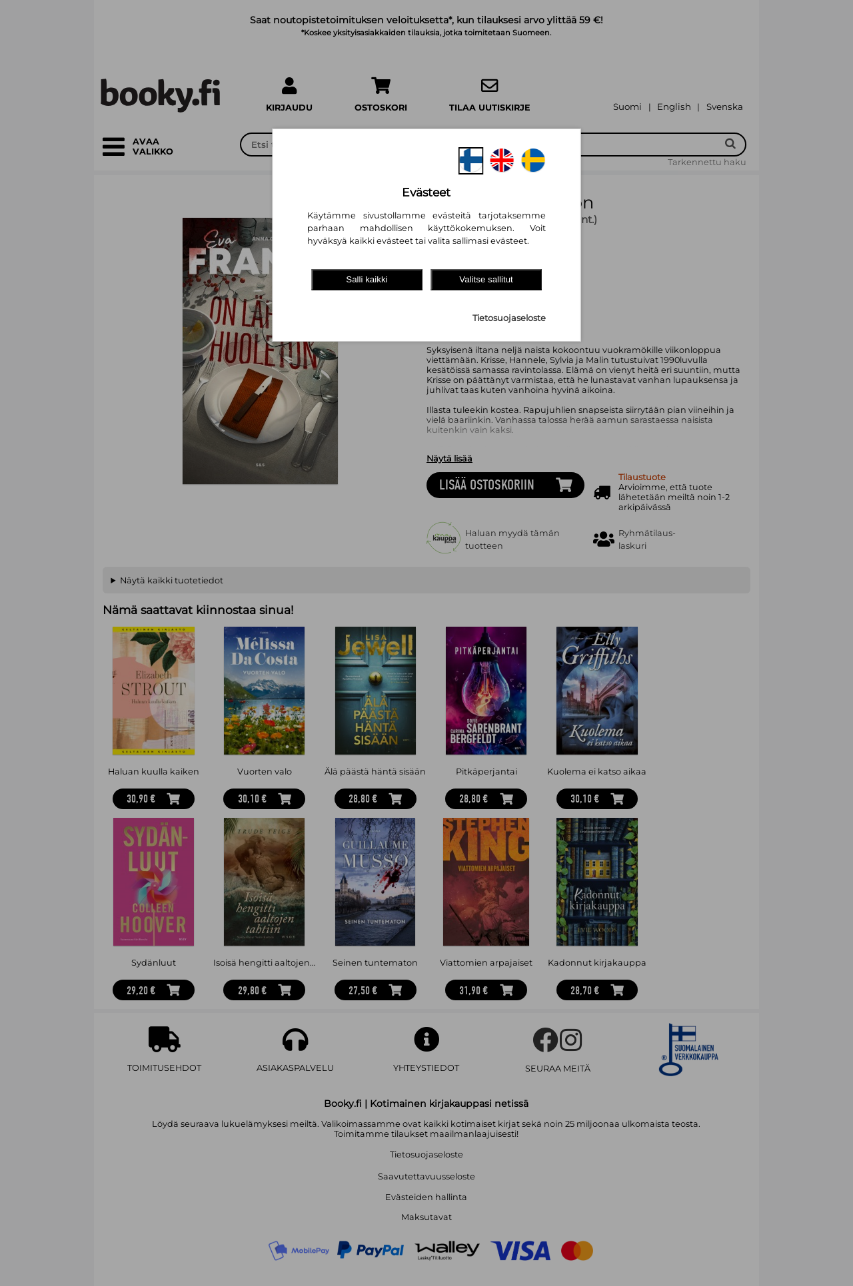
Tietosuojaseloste (509, 318)
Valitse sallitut (486, 279)
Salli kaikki (366, 279)
